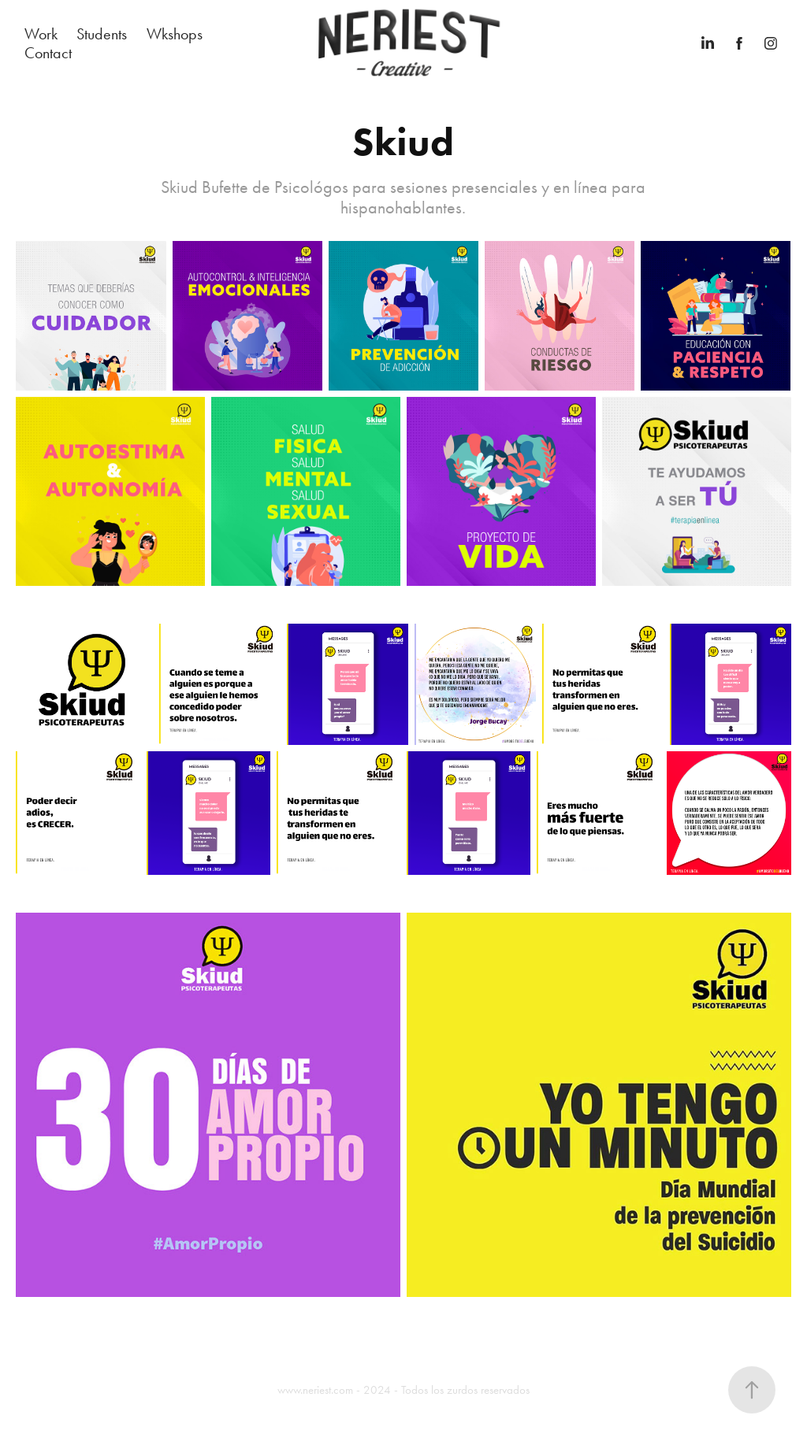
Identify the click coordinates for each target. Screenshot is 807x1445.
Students (101, 33)
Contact (48, 52)
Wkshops (175, 33)
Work (41, 33)
